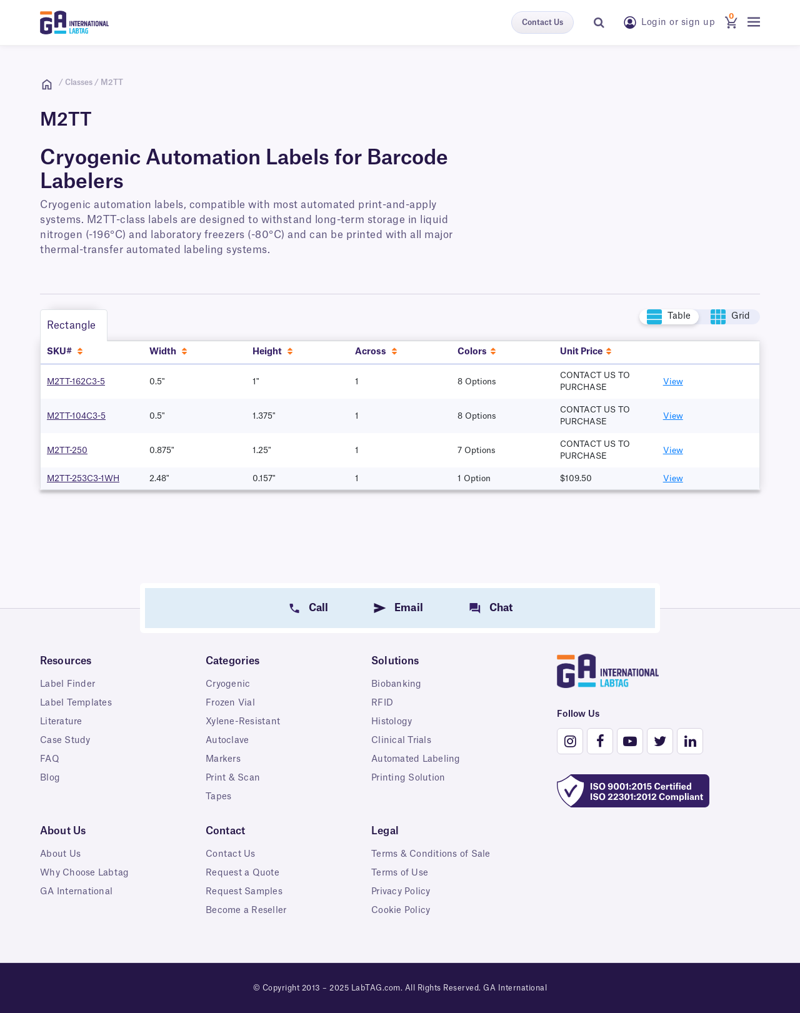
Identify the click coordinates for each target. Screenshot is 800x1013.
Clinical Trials (401, 740)
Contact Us (542, 22)
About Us (60, 854)
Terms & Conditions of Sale (431, 854)
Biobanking (396, 684)
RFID (382, 703)
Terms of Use (399, 873)
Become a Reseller (246, 910)
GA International (76, 891)
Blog (50, 778)
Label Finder (67, 684)
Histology (391, 721)
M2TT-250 (67, 450)
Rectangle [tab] (71, 326)
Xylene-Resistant (243, 721)
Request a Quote (242, 873)
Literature (61, 721)
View (673, 381)
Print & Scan (233, 778)
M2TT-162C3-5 (76, 381)
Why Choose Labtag (84, 873)
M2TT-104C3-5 (76, 416)
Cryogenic (228, 684)
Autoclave (227, 740)
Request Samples (244, 891)
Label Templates (76, 703)
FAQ (49, 759)
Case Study (65, 740)
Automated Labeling (416, 759)
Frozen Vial (230, 703)
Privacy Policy (401, 891)
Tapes (218, 796)
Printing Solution (408, 778)
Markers (223, 759)
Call (319, 608)
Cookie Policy (400, 910)
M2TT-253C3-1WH (83, 478)
